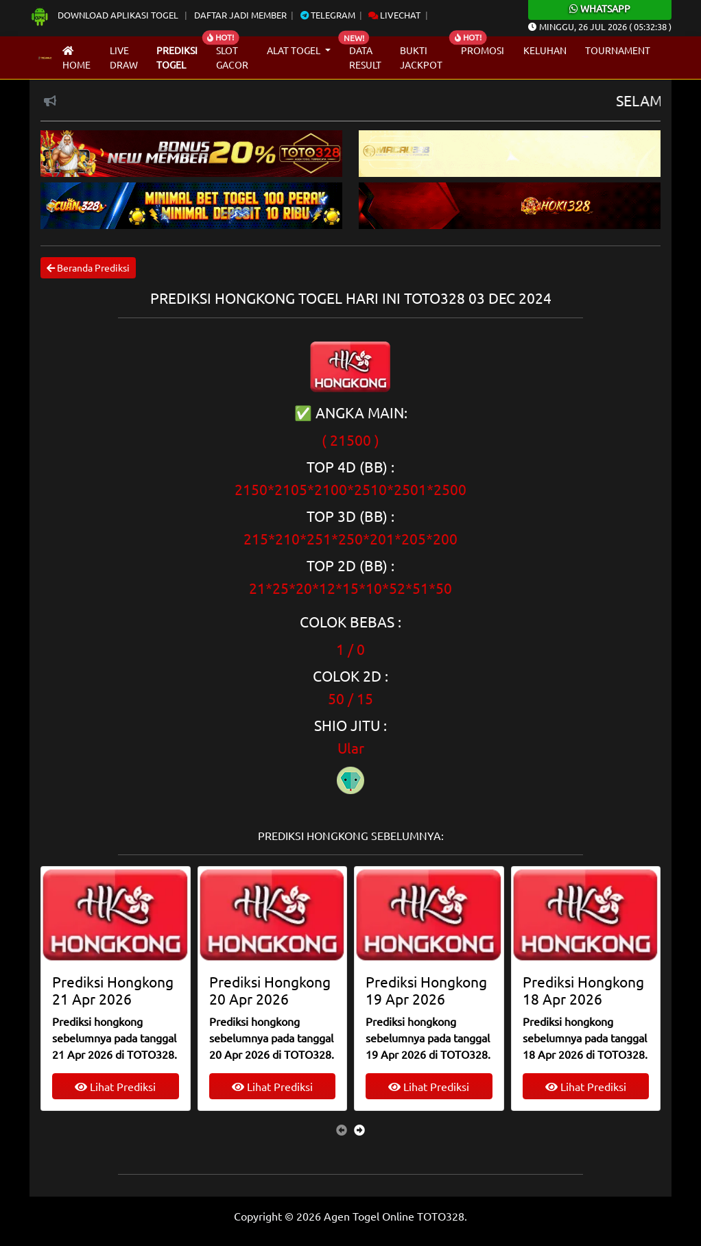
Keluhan (545, 50)
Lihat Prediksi (115, 1086)
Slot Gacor (232, 57)
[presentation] (341, 1129)
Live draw (124, 57)
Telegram (327, 15)
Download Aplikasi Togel (104, 15)
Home (76, 58)
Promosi (482, 50)
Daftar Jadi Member (240, 15)
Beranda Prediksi (88, 267)
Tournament (617, 50)
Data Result (365, 57)
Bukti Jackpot (421, 57)
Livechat (394, 15)
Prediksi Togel (177, 57)
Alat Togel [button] (294, 50)
